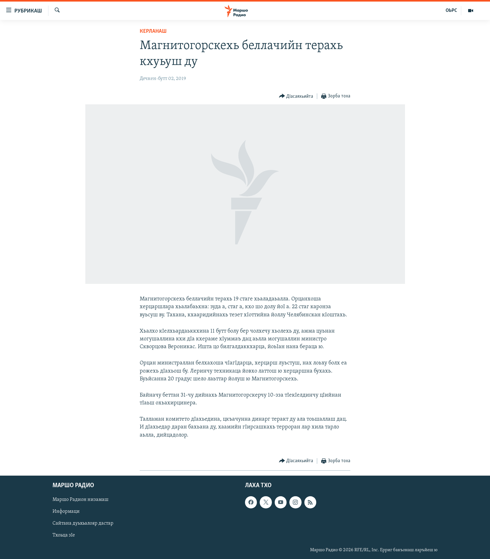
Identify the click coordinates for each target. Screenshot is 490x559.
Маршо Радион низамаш (80, 499)
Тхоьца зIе (63, 535)
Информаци (66, 511)
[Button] (296, 96)
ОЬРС (451, 10)
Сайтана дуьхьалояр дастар (82, 523)
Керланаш (153, 31)
